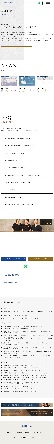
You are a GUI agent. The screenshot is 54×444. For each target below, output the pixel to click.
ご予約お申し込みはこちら (40, 259)
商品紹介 (41, 76)
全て (5, 76)
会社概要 (8, 432)
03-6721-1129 (11, 282)
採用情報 (27, 432)
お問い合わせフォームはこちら (14, 259)
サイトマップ (42, 432)
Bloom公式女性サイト (31, 3)
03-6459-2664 (11, 275)
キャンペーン (23, 76)
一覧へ (11, 102)
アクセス (34, 432)
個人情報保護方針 (17, 432)
